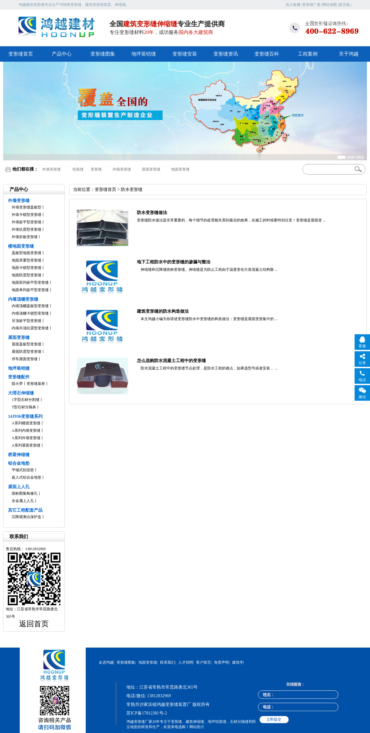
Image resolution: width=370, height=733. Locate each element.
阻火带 (17, 383)
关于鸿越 (349, 53)
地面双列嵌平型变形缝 (30, 282)
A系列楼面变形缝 (26, 423)
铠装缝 (78, 169)
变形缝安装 (184, 53)
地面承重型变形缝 (26, 260)
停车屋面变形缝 (25, 359)
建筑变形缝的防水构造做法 (163, 311)
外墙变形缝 (51, 169)
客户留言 (203, 662)
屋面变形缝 (151, 169)
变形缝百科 (266, 53)
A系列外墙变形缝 (26, 438)
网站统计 (196, 727)
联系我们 (167, 662)
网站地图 (329, 4)
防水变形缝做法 (152, 212)
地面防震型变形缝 (26, 275)
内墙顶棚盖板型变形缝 (30, 306)
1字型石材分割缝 (25, 399)
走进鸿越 (106, 662)
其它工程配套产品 (25, 510)
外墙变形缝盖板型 (26, 207)
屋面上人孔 (19, 486)
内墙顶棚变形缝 (23, 299)
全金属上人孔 (23, 501)
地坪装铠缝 (143, 53)
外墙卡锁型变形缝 (26, 214)
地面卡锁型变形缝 (26, 268)
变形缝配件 (19, 377)
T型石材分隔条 (24, 407)
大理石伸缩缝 (21, 393)
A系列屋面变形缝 (26, 445)
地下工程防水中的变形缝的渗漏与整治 (173, 262)
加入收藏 (293, 4)
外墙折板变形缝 (25, 237)
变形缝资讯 (225, 53)
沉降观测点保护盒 (26, 517)
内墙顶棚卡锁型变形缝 (30, 313)
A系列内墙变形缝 (26, 430)
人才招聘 (185, 662)
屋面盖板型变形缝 (26, 344)
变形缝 (96, 169)
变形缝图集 (102, 53)
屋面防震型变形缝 (26, 351)
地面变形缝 (180, 169)
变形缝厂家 (311, 4)
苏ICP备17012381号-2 (146, 713)
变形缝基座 (36, 383)
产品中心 (62, 53)
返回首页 (34, 624)
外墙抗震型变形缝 (26, 229)
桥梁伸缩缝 (19, 454)
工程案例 (308, 53)
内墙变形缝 (122, 169)
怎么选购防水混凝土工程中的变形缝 (171, 360)
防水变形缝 (131, 189)
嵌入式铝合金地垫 (26, 477)
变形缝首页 (20, 53)
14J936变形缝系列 (25, 416)
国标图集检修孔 (25, 493)
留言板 (344, 4)
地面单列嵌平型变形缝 (30, 290)
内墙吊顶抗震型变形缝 (30, 328)
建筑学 (237, 662)
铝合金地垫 (19, 463)
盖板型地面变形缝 (26, 253)
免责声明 (221, 662)
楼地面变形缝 (21, 246)
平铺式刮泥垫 (23, 470)
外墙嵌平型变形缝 (26, 222)
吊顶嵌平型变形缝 (26, 321)
